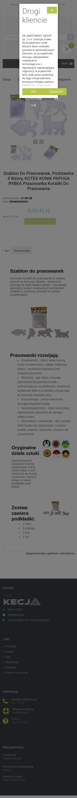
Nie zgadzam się (34, 92)
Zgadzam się (56, 92)
